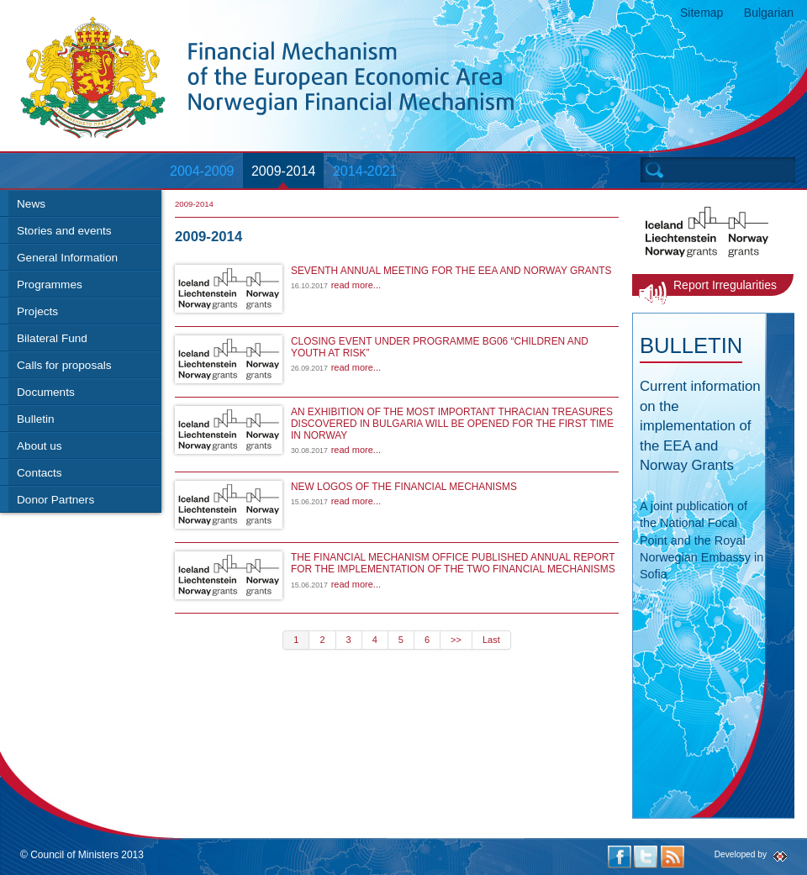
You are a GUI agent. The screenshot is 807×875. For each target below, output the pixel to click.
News (31, 204)
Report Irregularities (725, 285)
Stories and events (64, 230)
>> (456, 640)
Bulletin (36, 419)
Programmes (49, 284)
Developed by (741, 854)
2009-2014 (283, 171)
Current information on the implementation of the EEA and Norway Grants (700, 425)
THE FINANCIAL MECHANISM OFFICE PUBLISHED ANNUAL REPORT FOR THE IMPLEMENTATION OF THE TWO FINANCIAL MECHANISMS (453, 563)
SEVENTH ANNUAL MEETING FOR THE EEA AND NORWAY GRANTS (451, 271)
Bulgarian (769, 12)
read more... (356, 285)
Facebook (619, 857)
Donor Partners (55, 499)
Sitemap (701, 12)
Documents (46, 392)
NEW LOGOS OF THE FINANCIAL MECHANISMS (404, 487)
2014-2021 (365, 171)
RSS (672, 857)
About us (39, 446)
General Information (67, 257)
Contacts (39, 472)
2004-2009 (202, 171)
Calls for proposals (64, 365)
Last (491, 640)
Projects (37, 311)
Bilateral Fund (52, 338)
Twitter (645, 857)
